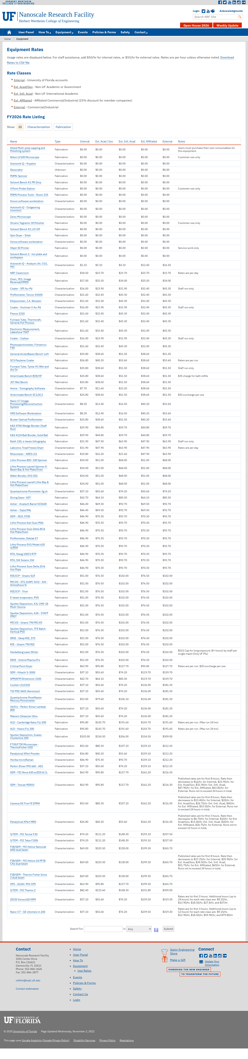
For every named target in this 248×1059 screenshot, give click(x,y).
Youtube (229, 2)
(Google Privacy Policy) (55, 1040)
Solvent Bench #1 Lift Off (25, 229)
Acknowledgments (221, 11)
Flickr (244, 2)
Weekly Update (227, 25)
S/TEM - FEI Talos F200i (24, 840)
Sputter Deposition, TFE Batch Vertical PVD (28, 630)
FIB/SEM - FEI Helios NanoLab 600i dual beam (28, 848)
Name (13, 141)
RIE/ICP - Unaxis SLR (22, 575)
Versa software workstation (26, 241)
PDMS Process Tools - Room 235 (29, 194)
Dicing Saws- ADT (20, 497)
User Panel (26, 32)
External (167, 141)
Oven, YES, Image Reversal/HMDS (20, 280)
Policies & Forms (104, 32)
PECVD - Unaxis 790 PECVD (26, 622)
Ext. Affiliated (149, 141)
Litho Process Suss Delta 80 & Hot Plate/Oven (27, 530)
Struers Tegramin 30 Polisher (27, 223)
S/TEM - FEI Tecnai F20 (23, 834)
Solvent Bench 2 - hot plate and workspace (28, 255)
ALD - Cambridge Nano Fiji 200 (28, 722)
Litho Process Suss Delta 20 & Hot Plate (27, 568)
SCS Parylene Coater (22, 360)
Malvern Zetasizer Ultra (23, 716)
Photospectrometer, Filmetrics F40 (28, 346)
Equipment (63, 32)
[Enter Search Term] (218, 16)
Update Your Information (212, 963)
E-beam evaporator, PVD (24, 597)
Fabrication (63, 127)
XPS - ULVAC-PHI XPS (23, 884)
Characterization (38, 127)
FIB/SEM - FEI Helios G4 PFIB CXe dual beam (28, 862)
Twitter (225, 2)
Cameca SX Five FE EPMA (25, 803)
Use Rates (84, 971)
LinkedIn (234, 2)
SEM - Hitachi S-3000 (22, 672)
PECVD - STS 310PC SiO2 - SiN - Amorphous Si (29, 583)
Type (57, 141)
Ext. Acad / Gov (104, 141)
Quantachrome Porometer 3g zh (29, 491)
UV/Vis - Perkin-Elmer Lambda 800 (28, 708)
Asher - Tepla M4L (20, 510)
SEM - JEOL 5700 (20, 516)
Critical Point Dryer (21, 666)
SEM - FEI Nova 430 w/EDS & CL (29, 772)
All (20, 127)
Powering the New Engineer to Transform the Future (194, 972)
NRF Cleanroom (19, 273)
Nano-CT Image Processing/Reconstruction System (26, 404)
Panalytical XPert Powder (25, 753)
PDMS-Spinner (18, 176)
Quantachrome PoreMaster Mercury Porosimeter (26, 699)
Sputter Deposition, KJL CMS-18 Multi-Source (29, 605)
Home (9, 32)
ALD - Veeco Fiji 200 (22, 728)
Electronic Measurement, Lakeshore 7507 (25, 330)
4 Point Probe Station (22, 188)
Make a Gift (178, 960)
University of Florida (23, 1019)
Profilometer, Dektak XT (24, 538)
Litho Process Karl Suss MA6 (26, 522)
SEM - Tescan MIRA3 (22, 784)
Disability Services (84, 1040)
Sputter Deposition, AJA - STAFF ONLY (29, 614)
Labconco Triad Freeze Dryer (27, 447)
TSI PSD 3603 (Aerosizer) (25, 691)
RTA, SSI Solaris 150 (22, 560)
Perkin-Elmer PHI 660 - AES (26, 766)
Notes (181, 141)
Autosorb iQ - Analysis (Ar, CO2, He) (29, 265)
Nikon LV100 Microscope (24, 157)
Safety (125, 32)
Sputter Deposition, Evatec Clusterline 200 (26, 736)
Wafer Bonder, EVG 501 (24, 475)
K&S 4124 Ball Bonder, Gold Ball (29, 435)
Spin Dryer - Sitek (20, 235)
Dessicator (16, 169)
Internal (85, 141)
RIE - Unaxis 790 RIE (22, 644)
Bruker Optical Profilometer (26, 419)
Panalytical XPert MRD (23, 821)
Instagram (239, 2)
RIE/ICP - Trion (19, 591)
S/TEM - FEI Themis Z (23, 890)
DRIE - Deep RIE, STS (22, 638)
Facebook (220, 2)
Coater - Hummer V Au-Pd (25, 307)
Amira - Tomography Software (27, 388)
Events (83, 32)
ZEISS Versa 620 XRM (23, 899)
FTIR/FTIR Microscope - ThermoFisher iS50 (24, 746)
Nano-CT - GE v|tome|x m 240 (27, 912)
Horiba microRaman (21, 759)
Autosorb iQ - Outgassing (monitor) (25, 209)
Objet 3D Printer (19, 248)
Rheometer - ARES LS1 (23, 454)
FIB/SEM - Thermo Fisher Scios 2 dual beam (28, 876)
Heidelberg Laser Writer (24, 652)
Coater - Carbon (19, 338)
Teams (213, 11)
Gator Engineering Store (182, 951)
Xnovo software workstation (26, 201)
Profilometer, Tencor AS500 (26, 294)
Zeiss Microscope (20, 216)
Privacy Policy (107, 1040)
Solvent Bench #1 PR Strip (25, 182)
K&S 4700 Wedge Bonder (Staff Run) (28, 427)
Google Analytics (32, 1040)
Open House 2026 (196, 25)
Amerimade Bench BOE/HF (26, 376)
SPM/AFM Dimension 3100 (25, 678)
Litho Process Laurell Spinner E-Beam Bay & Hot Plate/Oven (29, 468)
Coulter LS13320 (20, 685)
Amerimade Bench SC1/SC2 (26, 394)
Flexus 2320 (17, 313)
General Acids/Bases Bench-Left (29, 354)
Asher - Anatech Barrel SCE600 (28, 504)
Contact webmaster (27, 988)
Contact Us (80, 994)
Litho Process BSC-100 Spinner (28, 460)
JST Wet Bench (19, 382)
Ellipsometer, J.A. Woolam (25, 301)
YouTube (208, 11)
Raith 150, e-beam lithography (28, 441)
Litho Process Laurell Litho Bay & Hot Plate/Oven (29, 483)
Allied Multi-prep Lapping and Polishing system (27, 149)
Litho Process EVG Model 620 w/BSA (27, 546)
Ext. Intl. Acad (127, 141)
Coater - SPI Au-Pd (21, 288)
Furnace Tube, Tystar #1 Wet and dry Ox (29, 368)
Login (195, 11)
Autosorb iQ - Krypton (23, 163)
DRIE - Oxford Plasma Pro (25, 660)
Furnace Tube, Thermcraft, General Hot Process (25, 321)
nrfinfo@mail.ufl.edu (28, 980)
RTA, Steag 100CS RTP (23, 554)
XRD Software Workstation (25, 413)
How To (44, 32)
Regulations (127, 1040)
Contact (140, 32)
